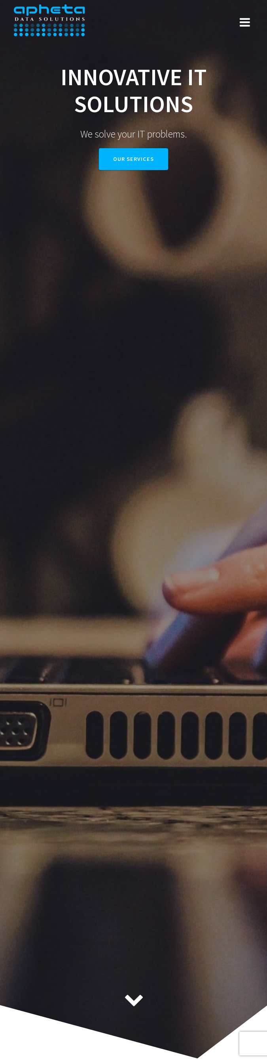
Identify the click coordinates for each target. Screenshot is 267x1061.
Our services (133, 158)
